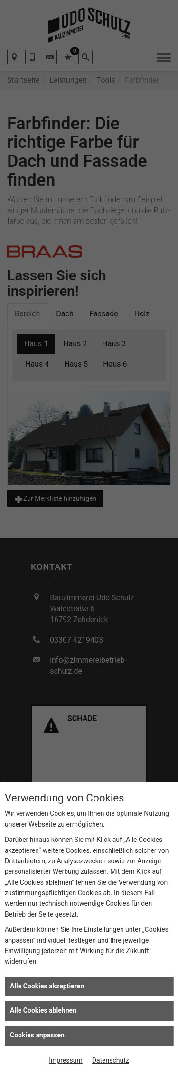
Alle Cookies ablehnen (43, 1010)
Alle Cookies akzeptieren (47, 986)
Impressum (65, 1060)
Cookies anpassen (37, 1035)
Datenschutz (110, 1060)
